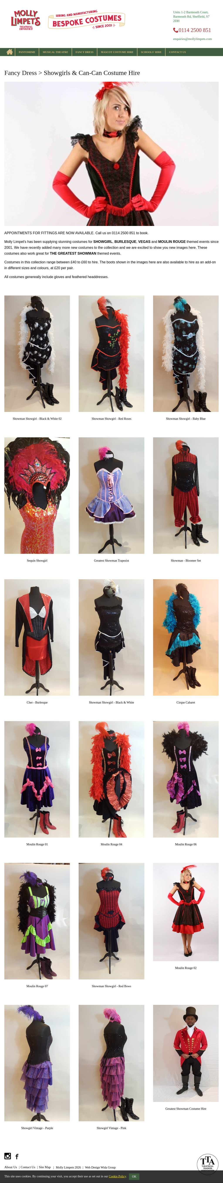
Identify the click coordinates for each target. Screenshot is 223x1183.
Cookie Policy (117, 1176)
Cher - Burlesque (37, 702)
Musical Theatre (55, 52)
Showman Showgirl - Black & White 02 (37, 418)
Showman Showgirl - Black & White (111, 702)
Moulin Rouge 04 (111, 844)
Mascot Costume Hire (117, 52)
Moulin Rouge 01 (37, 844)
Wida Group (108, 1167)
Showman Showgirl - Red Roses (111, 418)
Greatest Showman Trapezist (111, 560)
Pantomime (27, 52)
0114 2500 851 (195, 30)
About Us (10, 1167)
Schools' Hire (151, 52)
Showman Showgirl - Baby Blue (186, 418)
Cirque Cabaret (186, 702)
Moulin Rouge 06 (186, 844)
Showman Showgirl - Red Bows (111, 986)
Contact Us (177, 52)
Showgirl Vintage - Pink (111, 1128)
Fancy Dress (84, 52)
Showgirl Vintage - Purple (37, 1128)
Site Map (45, 1167)
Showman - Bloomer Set (186, 560)
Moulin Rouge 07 (37, 986)
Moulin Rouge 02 (186, 968)
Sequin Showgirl (37, 560)
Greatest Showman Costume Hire (185, 1108)
